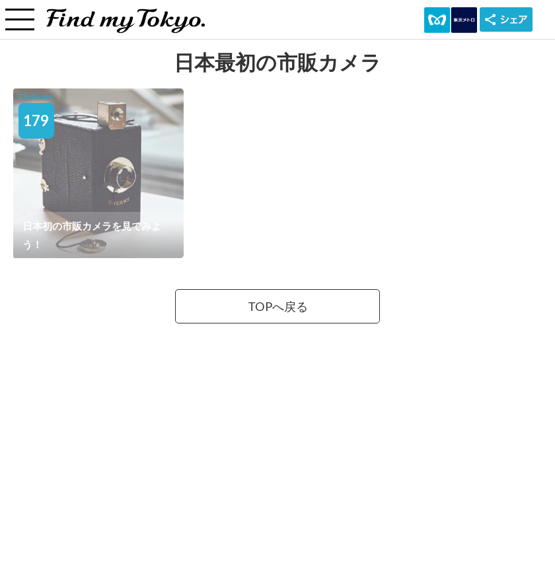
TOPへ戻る (278, 306)
